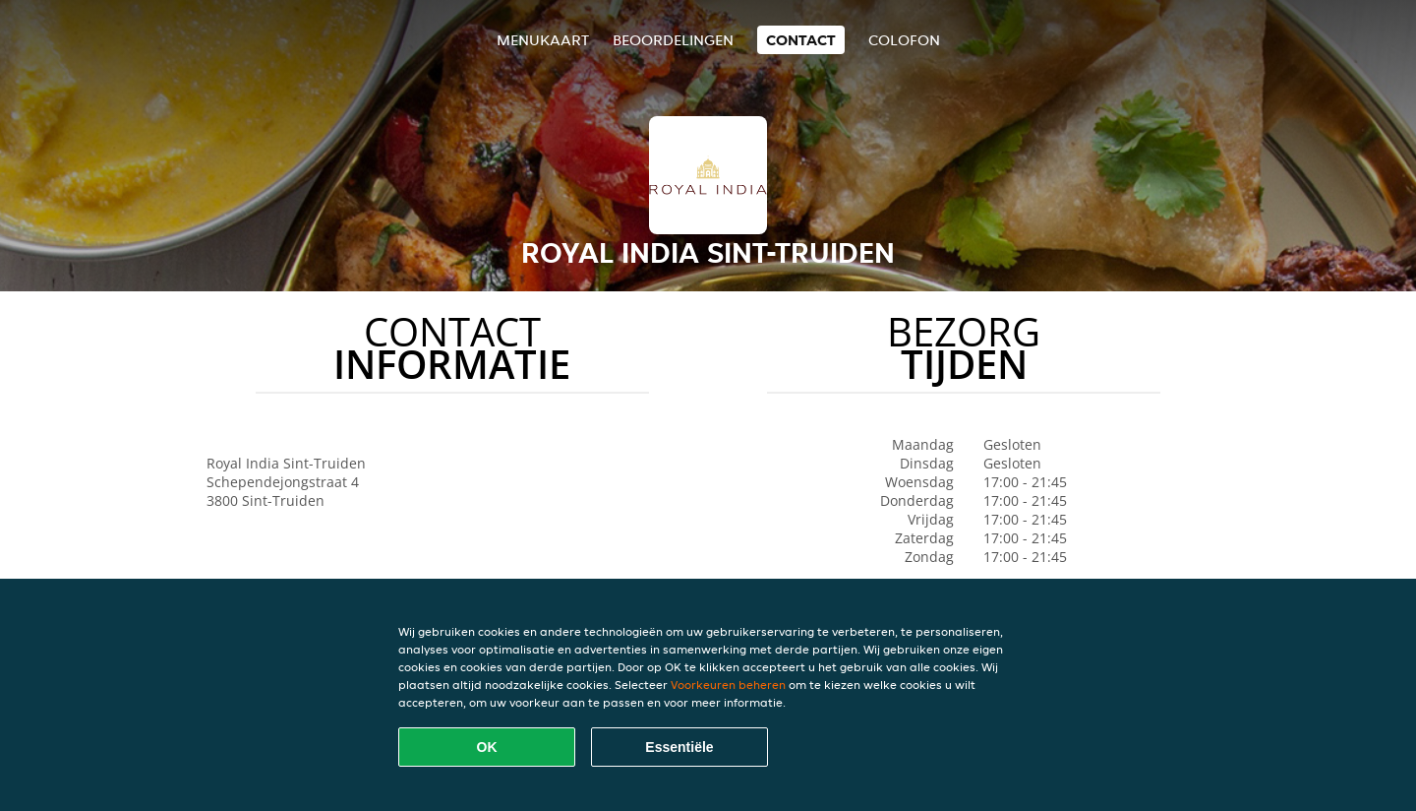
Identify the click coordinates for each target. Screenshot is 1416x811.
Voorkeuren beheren (728, 684)
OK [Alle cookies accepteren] (487, 747)
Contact (801, 40)
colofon (904, 40)
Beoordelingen (673, 40)
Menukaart (543, 40)
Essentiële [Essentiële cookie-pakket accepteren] (679, 747)
